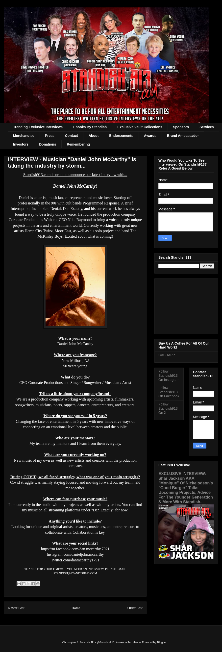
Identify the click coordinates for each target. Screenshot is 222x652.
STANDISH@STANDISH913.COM (75, 573)
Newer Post (16, 608)
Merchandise (23, 136)
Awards (150, 136)
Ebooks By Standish (90, 127)
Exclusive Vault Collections (139, 127)
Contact (71, 136)
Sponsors (181, 127)
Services (206, 127)
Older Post (135, 608)
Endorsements (121, 136)
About (94, 136)
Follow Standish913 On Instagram (168, 375)
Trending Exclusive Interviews (38, 127)
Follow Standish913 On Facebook (168, 392)
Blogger (161, 642)
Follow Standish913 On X (168, 408)
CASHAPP (166, 355)
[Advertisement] (186, 305)
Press (49, 136)
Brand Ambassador (183, 136)
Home (76, 608)
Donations (47, 144)
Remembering (78, 144)
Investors (20, 144)
